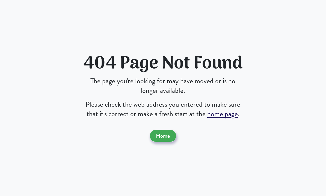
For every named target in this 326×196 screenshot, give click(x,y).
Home (163, 136)
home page (222, 114)
